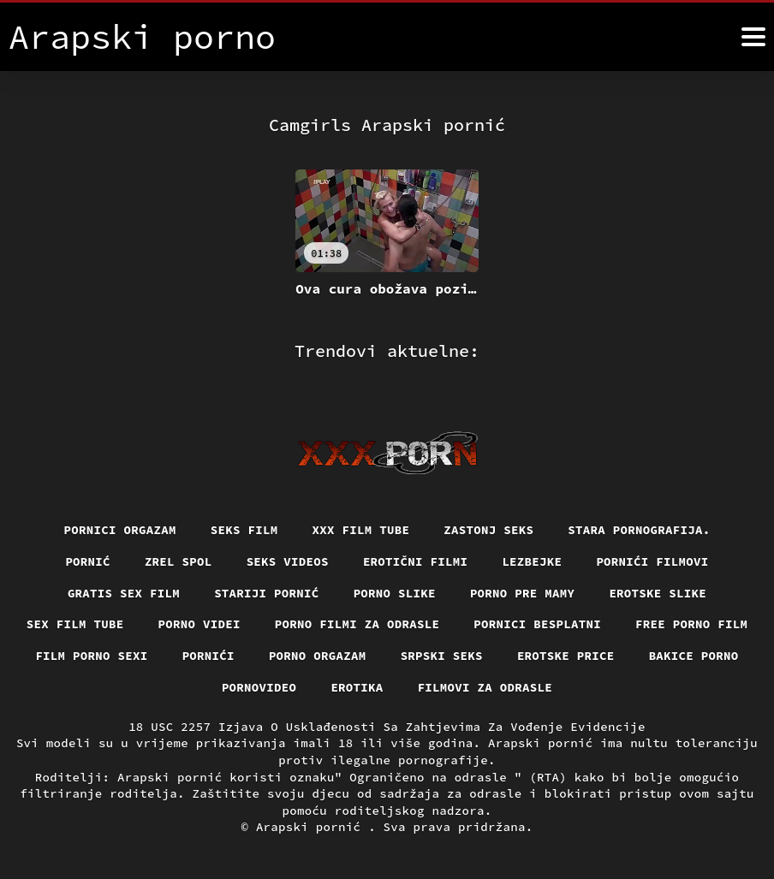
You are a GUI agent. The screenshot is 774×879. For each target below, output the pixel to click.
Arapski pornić (312, 826)
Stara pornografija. (639, 529)
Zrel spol (178, 561)
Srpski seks (442, 655)
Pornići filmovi (652, 561)
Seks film (244, 529)
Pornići (208, 655)
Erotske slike (657, 593)
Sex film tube (75, 624)
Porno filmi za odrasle (357, 624)
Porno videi (199, 624)
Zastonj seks (488, 529)
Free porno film (691, 624)
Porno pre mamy (522, 593)
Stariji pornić (266, 593)
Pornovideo (259, 687)
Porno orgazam (317, 655)
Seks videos (288, 561)
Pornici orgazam (120, 529)
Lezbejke (532, 561)
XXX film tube (361, 529)
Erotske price (566, 655)
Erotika (356, 687)
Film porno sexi (91, 655)
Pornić (87, 561)
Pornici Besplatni (537, 624)
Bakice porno (694, 655)
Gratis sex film (124, 593)
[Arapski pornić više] (753, 36)
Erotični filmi (415, 561)
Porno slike (395, 593)
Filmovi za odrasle (485, 687)
